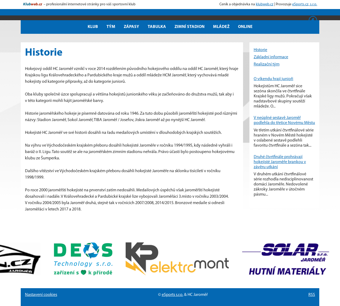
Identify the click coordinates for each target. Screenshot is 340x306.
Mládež (221, 27)
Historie (260, 50)
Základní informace (271, 57)
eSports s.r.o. (172, 295)
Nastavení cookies (41, 295)
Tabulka (157, 27)
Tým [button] (111, 27)
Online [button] (245, 27)
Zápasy (131, 27)
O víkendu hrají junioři (273, 79)
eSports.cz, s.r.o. (304, 4)
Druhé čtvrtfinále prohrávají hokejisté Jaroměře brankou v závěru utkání (280, 162)
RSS (311, 295)
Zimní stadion (190, 27)
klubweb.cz (264, 4)
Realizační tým (266, 64)
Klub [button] (93, 27)
